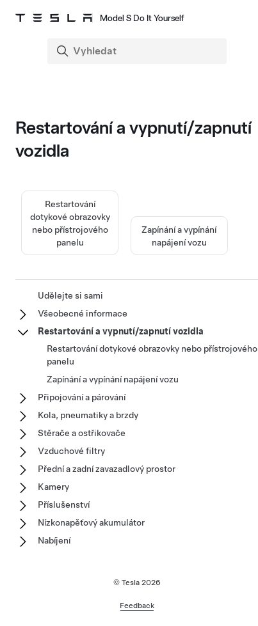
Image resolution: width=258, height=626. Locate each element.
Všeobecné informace (82, 313)
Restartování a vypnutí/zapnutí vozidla (121, 331)
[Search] (138, 51)
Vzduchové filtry (71, 451)
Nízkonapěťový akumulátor (91, 522)
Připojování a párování (81, 397)
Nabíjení (54, 540)
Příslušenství (64, 504)
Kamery (53, 486)
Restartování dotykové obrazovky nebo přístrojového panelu (152, 354)
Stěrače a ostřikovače (81, 433)
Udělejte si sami (70, 295)
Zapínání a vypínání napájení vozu (113, 379)
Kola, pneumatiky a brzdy (88, 415)
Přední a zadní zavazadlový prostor (106, 469)
